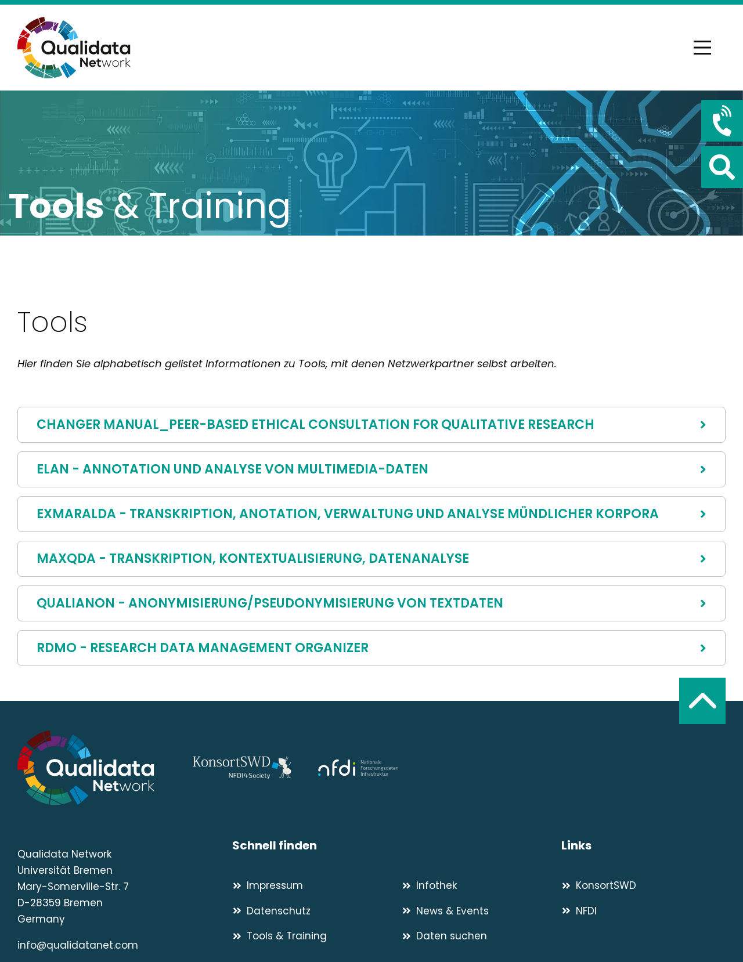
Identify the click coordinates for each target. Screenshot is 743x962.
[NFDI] (643, 910)
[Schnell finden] (396, 846)
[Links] (643, 846)
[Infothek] (481, 885)
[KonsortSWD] (643, 885)
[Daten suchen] (481, 935)
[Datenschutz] (312, 910)
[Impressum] (312, 885)
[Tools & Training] (312, 935)
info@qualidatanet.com (77, 945)
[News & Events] (481, 910)
